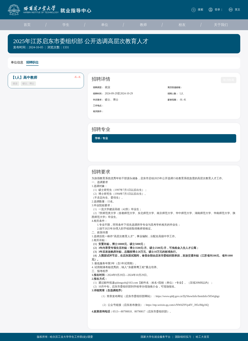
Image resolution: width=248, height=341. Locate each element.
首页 (27, 25)
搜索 (200, 9)
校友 (182, 25)
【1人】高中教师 (24, 77)
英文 (237, 9)
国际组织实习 (183, 336)
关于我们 (221, 25)
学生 (65, 25)
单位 (104, 25)
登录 (217, 9)
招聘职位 (32, 62)
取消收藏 (228, 79)
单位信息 (17, 62)
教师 (143, 25)
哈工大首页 (202, 336)
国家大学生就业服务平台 (155, 336)
